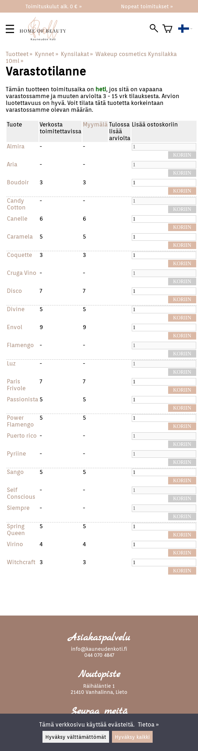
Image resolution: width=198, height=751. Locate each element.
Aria (12, 164)
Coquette (19, 255)
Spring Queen (16, 529)
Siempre (18, 507)
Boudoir (18, 182)
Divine (15, 309)
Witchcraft (21, 562)
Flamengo (20, 345)
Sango (15, 472)
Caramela (20, 236)
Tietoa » (148, 724)
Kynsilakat (77, 54)
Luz (11, 363)
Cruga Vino (21, 272)
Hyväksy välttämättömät (75, 737)
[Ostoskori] (167, 28)
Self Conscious (21, 493)
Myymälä (95, 124)
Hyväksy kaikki (132, 737)
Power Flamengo (20, 421)
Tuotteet (19, 54)
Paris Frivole (16, 385)
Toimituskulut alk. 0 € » (54, 6)
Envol (14, 327)
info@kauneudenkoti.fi (99, 649)
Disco (14, 290)
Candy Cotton (16, 204)
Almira (15, 146)
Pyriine (16, 453)
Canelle (17, 218)
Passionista (22, 399)
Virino (15, 544)
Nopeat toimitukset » (147, 6)
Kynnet (46, 54)
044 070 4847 (99, 655)
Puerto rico (22, 435)
